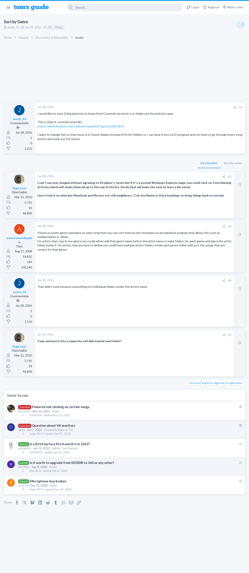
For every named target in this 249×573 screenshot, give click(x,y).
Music (59, 27)
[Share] (165, 107)
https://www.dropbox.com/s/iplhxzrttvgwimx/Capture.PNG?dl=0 (81, 130)
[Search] (118, 7)
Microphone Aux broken (48, 482)
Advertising (78, 567)
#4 (160, 281)
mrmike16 (24, 449)
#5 (160, 336)
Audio (56, 412)
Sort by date (139, 164)
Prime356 (24, 412)
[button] (8, 7)
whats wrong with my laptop (213, 288)
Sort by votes (163, 164)
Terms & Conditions (165, 567)
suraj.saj (23, 486)
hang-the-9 (37, 434)
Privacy (136, 567)
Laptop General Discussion (205, 254)
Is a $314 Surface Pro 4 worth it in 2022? (60, 445)
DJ (50, 27)
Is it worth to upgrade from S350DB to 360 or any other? (72, 463)
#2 (160, 177)
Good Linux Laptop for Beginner (216, 242)
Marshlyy (24, 467)
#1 (171, 107)
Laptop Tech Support (65, 449)
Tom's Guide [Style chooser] (214, 549)
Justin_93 (14, 27)
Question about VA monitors (53, 426)
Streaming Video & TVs (58, 430)
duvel (21, 430)
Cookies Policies (108, 567)
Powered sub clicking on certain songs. (61, 408)
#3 (160, 227)
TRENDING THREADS (194, 233)
